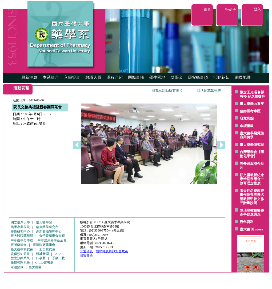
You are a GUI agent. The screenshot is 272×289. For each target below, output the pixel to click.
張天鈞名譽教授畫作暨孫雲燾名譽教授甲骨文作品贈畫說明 (252, 197)
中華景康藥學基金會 (52, 240)
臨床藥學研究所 (47, 227)
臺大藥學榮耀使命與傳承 (252, 135)
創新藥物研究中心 (49, 231)
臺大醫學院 (44, 222)
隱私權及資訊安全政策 (112, 251)
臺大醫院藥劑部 (22, 236)
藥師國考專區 (250, 111)
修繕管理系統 (20, 263)
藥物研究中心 (20, 231)
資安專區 (86, 255)
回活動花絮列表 (209, 91)
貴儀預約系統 (20, 254)
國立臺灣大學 (20, 222)
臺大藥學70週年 (252, 104)
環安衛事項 (198, 77)
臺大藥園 (35, 267)
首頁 (207, 9)
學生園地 (157, 77)
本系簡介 (51, 77)
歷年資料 (247, 222)
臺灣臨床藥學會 (44, 245)
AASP (59, 254)
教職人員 (93, 77)
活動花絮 (221, 77)
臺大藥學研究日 (252, 145)
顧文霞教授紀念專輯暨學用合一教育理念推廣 (252, 179)
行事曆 (41, 258)
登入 (257, 9)
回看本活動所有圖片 (167, 91)
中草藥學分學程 (22, 240)
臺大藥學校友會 (22, 249)
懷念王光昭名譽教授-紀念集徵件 (252, 94)
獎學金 (177, 77)
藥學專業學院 (20, 227)
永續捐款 (247, 126)
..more (258, 229)
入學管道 (72, 77)
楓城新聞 (42, 254)
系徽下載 (58, 258)
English (230, 9)
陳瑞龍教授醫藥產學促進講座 (252, 212)
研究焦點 (247, 118)
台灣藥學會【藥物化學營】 (252, 154)
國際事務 (136, 77)
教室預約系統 (20, 258)
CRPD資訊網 (44, 263)
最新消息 (29, 77)
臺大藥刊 (247, 229)
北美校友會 (47, 249)
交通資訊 (86, 251)
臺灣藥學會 (19, 245)
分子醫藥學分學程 (52, 236)
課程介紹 (115, 77)
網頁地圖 (243, 77)
